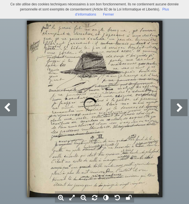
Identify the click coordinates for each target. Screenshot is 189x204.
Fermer (108, 14)
